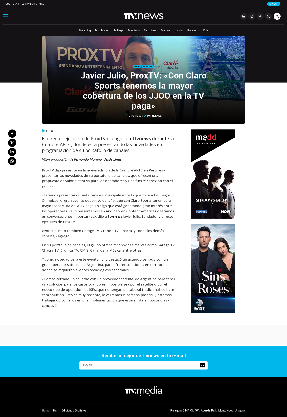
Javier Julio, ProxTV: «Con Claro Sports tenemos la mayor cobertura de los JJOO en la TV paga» (144, 90)
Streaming (85, 30)
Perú (137, 66)
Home (7, 4)
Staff (16, 4)
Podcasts (193, 30)
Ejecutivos (150, 30)
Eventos (165, 30)
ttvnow (179, 30)
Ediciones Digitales (33, 4)
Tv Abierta (134, 30)
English (273, 4)
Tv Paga (118, 30)
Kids (205, 30)
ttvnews (157, 116)
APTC (49, 131)
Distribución (102, 30)
